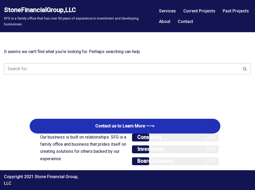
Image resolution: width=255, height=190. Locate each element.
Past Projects (236, 10)
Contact (185, 21)
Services (167, 10)
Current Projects (199, 10)
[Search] (121, 68)
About (164, 21)
